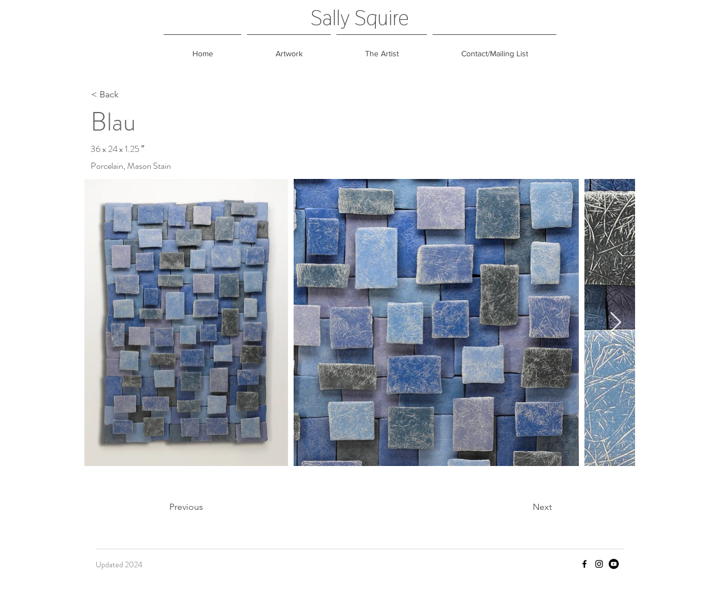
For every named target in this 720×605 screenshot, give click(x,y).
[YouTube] (614, 564)
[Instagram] (599, 564)
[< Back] (128, 94)
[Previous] (206, 507)
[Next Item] (615, 323)
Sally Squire (359, 18)
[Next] (524, 507)
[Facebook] (584, 564)
